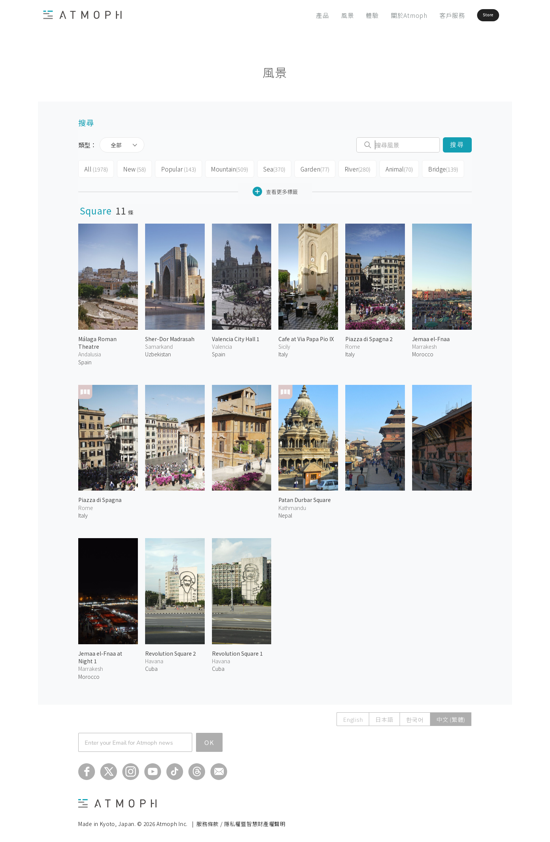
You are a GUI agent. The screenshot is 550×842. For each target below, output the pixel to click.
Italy (283, 352)
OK (209, 740)
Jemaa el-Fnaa (431, 336)
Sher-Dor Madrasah (169, 336)
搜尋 (457, 144)
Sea (270, 168)
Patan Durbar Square (304, 497)
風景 (326, 15)
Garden (310, 168)
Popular (176, 168)
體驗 (351, 15)
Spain (85, 359)
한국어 (415, 717)
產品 (301, 15)
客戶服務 (431, 15)
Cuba (151, 666)
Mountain (225, 168)
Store (475, 15)
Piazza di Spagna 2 (369, 336)
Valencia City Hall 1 (235, 336)
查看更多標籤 (275, 189)
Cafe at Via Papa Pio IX (306, 336)
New (133, 168)
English (353, 717)
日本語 (384, 717)
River (352, 168)
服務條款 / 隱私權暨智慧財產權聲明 (241, 821)
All (95, 168)
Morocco (422, 352)
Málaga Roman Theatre (97, 340)
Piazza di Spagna (100, 497)
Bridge (437, 168)
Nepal (285, 513)
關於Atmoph (388, 15)
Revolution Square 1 (237, 651)
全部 (116, 145)
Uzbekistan (158, 352)
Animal (394, 168)
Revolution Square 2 (170, 651)
